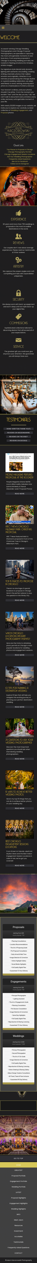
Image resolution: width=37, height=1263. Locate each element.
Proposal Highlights (18, 1198)
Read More (19, 493)
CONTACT (18, 1253)
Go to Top (18, 1158)
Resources (19, 1225)
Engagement (23, 110)
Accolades (18, 1236)
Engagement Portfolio (18, 1181)
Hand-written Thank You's (18, 429)
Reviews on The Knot (18, 436)
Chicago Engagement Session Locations (19, 154)
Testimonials (18, 1242)
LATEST (18, 1192)
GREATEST (18, 1170)
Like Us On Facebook (20, 161)
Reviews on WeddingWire (18, 433)
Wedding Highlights (18, 1209)
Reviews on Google (18, 440)
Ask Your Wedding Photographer (19, 157)
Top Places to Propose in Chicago (20, 149)
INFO (18, 1214)
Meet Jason (18, 1220)
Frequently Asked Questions (19, 159)
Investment (18, 1231)
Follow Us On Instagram (20, 164)
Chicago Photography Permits (19, 152)
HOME (18, 1165)
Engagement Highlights (19, 1203)
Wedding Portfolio (18, 1187)
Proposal (4, 113)
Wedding (14, 110)
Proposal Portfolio (18, 1176)
